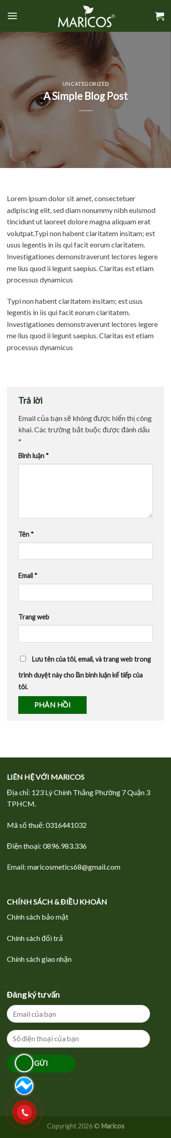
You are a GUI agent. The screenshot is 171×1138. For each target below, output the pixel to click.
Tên (26, 534)
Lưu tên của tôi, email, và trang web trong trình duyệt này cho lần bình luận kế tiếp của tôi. (84, 673)
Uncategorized (85, 84)
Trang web (33, 617)
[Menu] (12, 16)
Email (27, 575)
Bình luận (33, 456)
